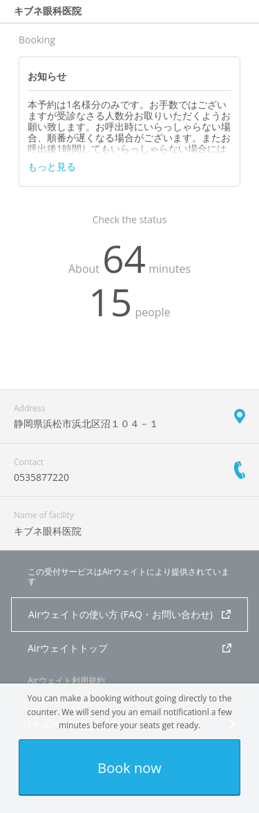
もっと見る (52, 166)
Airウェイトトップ (129, 648)
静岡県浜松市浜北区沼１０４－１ (86, 423)
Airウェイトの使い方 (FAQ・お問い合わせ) (129, 614)
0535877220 (41, 477)
